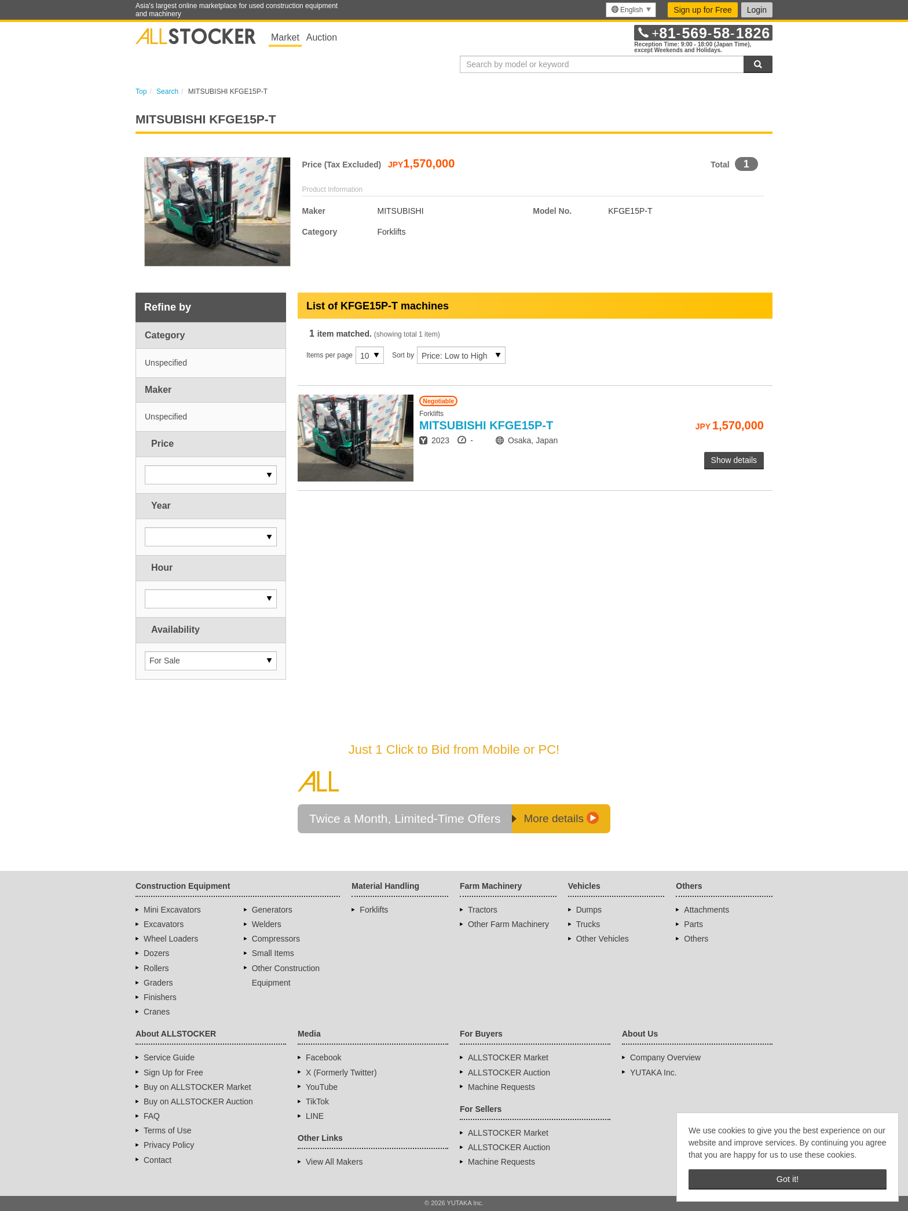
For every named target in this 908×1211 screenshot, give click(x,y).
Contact (157, 1160)
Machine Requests (501, 1087)
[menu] (631, 9)
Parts (693, 924)
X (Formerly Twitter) (341, 1072)
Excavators (164, 924)
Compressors (276, 938)
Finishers (160, 997)
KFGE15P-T (486, 425)
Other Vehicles (602, 938)
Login (757, 9)
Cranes (157, 1011)
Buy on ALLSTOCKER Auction (198, 1101)
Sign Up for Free (173, 1072)
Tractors (482, 909)
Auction (321, 37)
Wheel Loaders (171, 938)
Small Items (273, 953)
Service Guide (169, 1057)
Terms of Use (167, 1130)
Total (720, 164)
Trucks (588, 924)
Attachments (706, 909)
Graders (158, 982)
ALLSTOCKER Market (508, 1057)
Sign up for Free (702, 9)
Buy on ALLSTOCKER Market (197, 1087)
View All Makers (334, 1161)
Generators (272, 909)
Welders (266, 924)
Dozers (156, 953)
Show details (734, 460)
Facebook (323, 1057)
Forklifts (374, 909)
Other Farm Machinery (508, 924)
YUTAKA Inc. (653, 1072)
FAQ (152, 1116)
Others (696, 938)
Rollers (156, 968)
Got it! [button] (788, 1179)
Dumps (589, 909)
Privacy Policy (169, 1145)
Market (285, 37)
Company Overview (665, 1057)
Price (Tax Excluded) (342, 164)
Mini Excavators (172, 909)
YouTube (322, 1087)
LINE (315, 1116)
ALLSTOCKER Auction (509, 1072)
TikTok (317, 1101)
